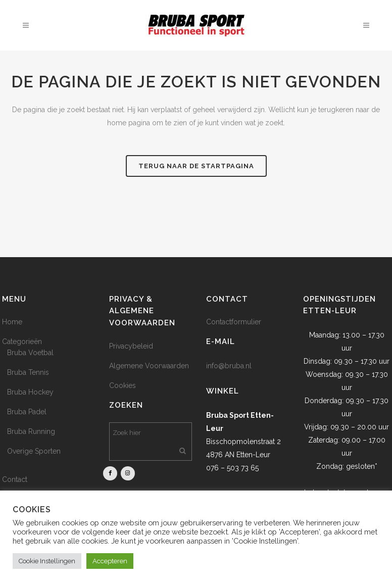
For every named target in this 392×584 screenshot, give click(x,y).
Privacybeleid (131, 346)
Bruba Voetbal (30, 353)
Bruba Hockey (30, 392)
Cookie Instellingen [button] (47, 561)
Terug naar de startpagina (196, 166)
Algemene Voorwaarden (149, 366)
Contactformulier (233, 322)
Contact (14, 479)
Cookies (122, 385)
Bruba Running (31, 431)
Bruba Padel (26, 412)
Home (12, 322)
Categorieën (22, 341)
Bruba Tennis (28, 372)
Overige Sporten (34, 451)
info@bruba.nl (229, 366)
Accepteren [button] (109, 561)
